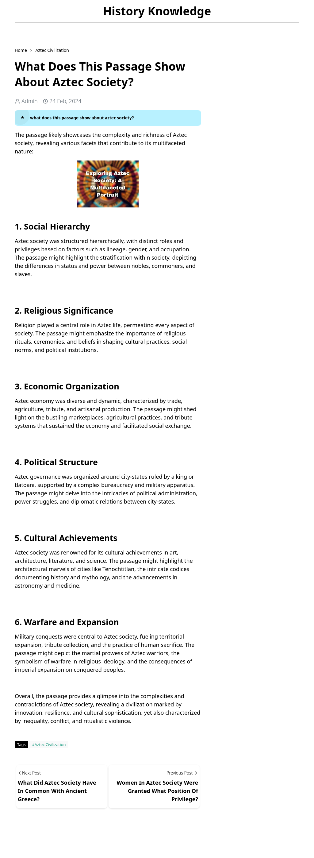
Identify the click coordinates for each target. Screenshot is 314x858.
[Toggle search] (53, 26)
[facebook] (20, 26)
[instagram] (30, 26)
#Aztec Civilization (49, 744)
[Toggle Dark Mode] (43, 26)
